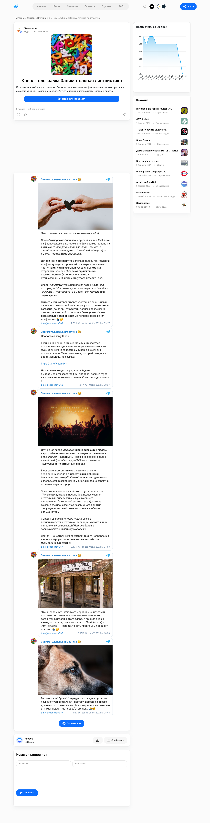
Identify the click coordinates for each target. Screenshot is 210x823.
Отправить (27, 792)
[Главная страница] (15, 6)
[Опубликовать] (151, 6)
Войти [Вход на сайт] (188, 6)
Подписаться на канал (71, 99)
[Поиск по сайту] (145, 6)
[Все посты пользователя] (98, 740)
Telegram (19, 18)
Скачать (89, 6)
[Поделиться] (25, 115)
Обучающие (43, 18)
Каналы (41, 6)
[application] (162, 58)
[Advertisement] (71, 147)
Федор (29, 738)
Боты (56, 6)
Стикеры (72, 6)
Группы (106, 6)
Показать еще (72, 723)
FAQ (121, 6)
